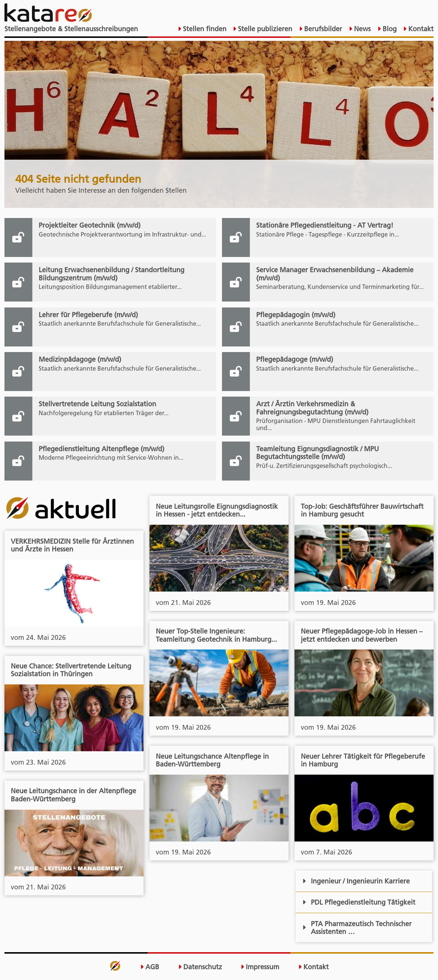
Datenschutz (200, 967)
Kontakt (420, 29)
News (361, 29)
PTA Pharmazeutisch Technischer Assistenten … (357, 927)
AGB (149, 967)
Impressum (260, 967)
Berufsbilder (322, 29)
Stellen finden (203, 29)
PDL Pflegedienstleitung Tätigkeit (358, 902)
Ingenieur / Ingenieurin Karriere (356, 881)
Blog (389, 29)
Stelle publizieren (264, 29)
